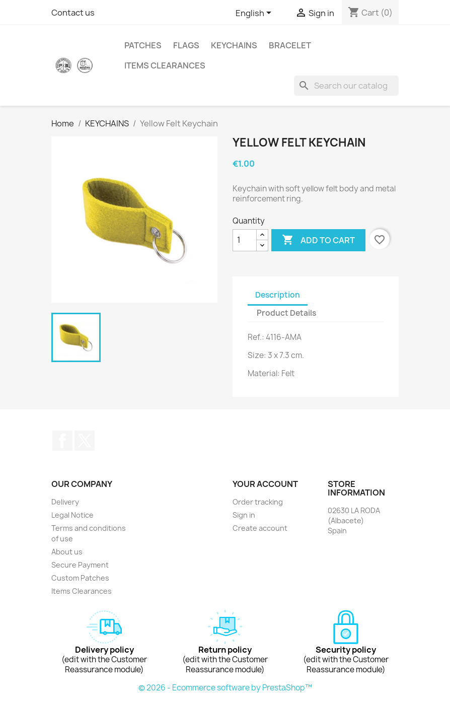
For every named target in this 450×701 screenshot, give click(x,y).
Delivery (65, 502)
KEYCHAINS (234, 45)
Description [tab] (277, 295)
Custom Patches (80, 578)
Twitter (84, 441)
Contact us (73, 12)
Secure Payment (80, 565)
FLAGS (186, 45)
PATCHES (143, 45)
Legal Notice (72, 515)
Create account (260, 528)
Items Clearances (164, 65)
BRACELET (290, 45)
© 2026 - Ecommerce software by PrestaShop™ (225, 687)
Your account (265, 483)
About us (67, 551)
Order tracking (258, 502)
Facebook (62, 441)
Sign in (244, 515)
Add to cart (318, 240)
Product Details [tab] (286, 313)
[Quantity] (245, 240)
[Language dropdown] (255, 14)
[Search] (346, 86)
